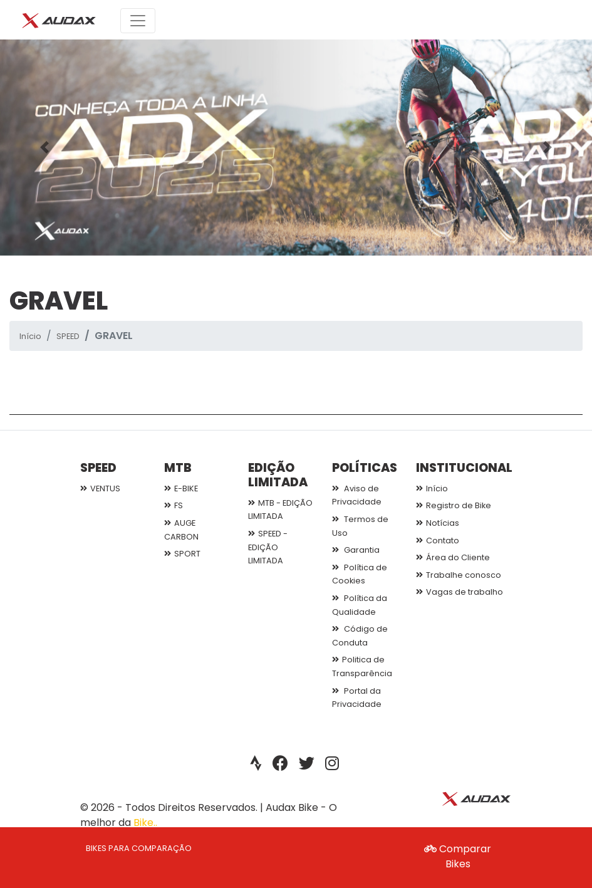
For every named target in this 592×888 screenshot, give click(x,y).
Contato (437, 540)
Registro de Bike (453, 505)
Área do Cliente (453, 557)
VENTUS (100, 488)
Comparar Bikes (457, 856)
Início (30, 336)
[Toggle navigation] (137, 20)
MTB (178, 467)
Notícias (437, 523)
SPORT (182, 553)
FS (173, 505)
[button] (44, 147)
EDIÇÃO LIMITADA (278, 475)
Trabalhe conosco (458, 575)
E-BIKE (181, 488)
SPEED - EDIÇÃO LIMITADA (268, 547)
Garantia (356, 550)
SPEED (68, 336)
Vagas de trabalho (459, 592)
